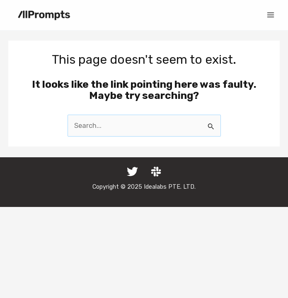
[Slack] (156, 171)
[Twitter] (132, 171)
